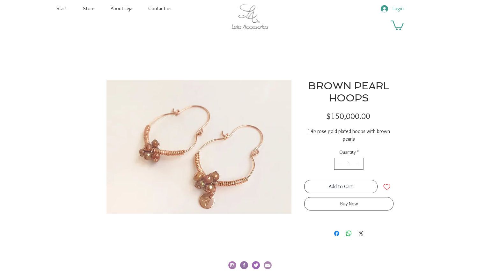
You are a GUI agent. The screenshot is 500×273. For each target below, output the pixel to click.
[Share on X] (361, 233)
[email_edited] (268, 265)
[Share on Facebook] (337, 233)
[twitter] (256, 265)
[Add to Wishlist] (386, 186)
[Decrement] (339, 163)
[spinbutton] (349, 163)
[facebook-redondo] (244, 265)
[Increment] (359, 163)
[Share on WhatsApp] (349, 233)
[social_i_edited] (232, 265)
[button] (397, 24)
